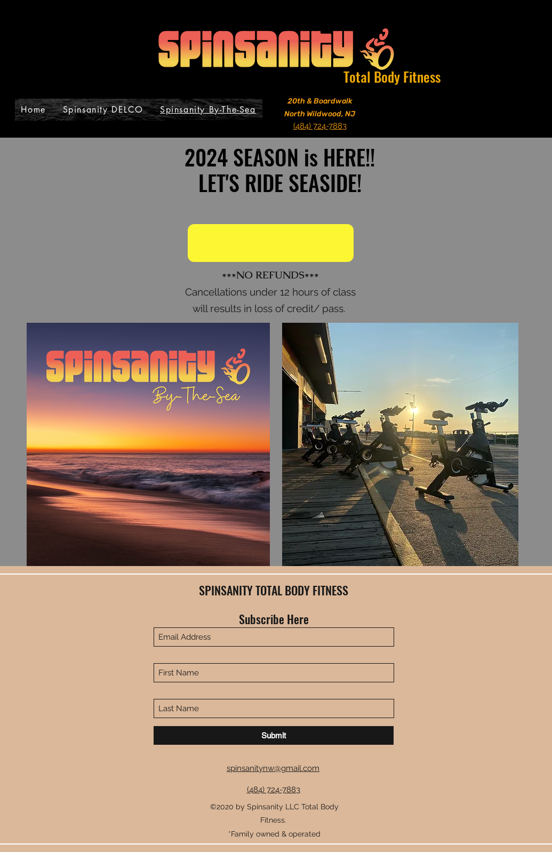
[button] (271, 243)
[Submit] (274, 735)
